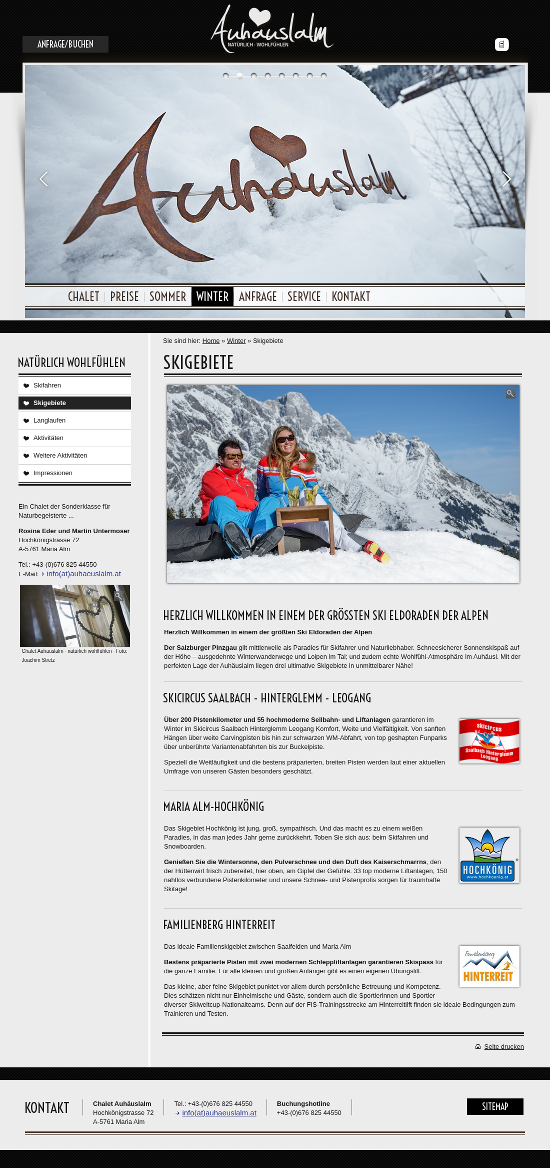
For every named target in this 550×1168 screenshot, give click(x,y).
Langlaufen (50, 420)
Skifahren (47, 385)
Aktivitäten (49, 438)
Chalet (84, 296)
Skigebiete (50, 403)
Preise (124, 296)
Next (507, 178)
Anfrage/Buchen (66, 44)
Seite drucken (504, 1046)
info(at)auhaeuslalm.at (83, 573)
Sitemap (495, 1106)
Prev (43, 178)
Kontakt (351, 296)
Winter (212, 296)
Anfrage (258, 296)
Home (211, 340)
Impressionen (53, 473)
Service (304, 296)
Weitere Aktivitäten (60, 455)
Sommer (168, 296)
